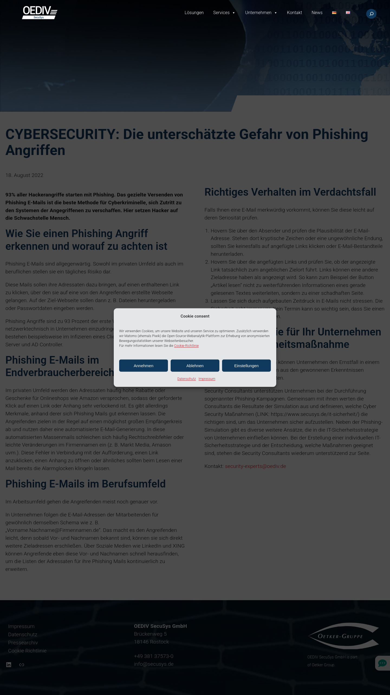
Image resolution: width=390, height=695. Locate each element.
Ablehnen (194, 365)
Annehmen (144, 365)
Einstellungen (246, 365)
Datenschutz (186, 379)
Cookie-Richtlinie (186, 346)
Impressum (207, 379)
